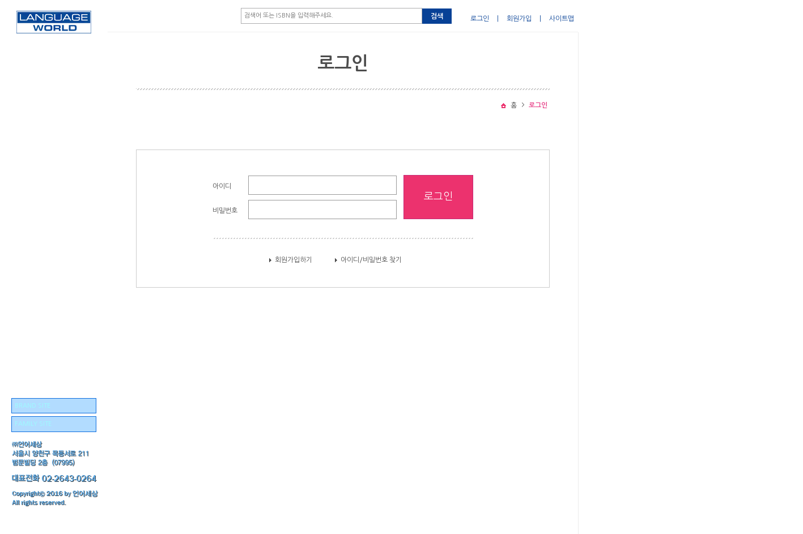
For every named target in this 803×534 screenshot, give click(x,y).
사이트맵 (561, 18)
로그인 (479, 18)
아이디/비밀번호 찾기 (371, 260)
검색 (437, 16)
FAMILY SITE (33, 424)
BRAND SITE (32, 406)
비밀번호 (225, 210)
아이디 (222, 186)
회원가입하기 (293, 260)
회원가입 (519, 18)
